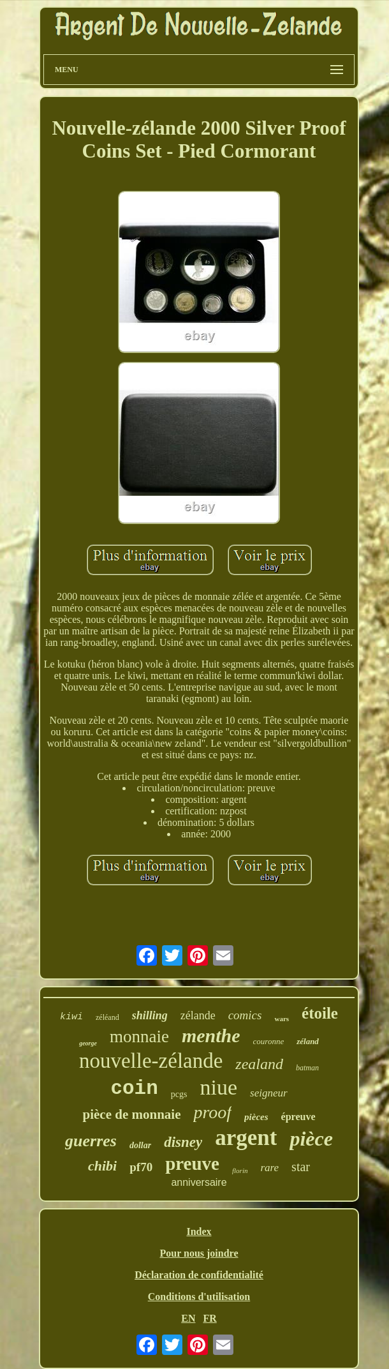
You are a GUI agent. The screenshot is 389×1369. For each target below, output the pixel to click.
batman (307, 1067)
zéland (308, 1041)
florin (239, 1170)
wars (281, 1018)
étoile (320, 1013)
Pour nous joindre (199, 1253)
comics (245, 1015)
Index (198, 1231)
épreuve (298, 1116)
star (300, 1167)
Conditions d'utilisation (199, 1296)
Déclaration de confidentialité (199, 1274)
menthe (211, 1035)
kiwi (71, 1017)
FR (209, 1318)
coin (134, 1088)
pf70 (140, 1167)
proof (212, 1112)
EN (188, 1318)
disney (183, 1142)
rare (269, 1168)
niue (219, 1087)
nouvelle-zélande (151, 1060)
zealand (259, 1064)
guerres (91, 1141)
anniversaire (198, 1182)
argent (246, 1137)
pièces (256, 1117)
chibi (102, 1166)
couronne (268, 1041)
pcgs (179, 1094)
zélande (198, 1015)
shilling (150, 1015)
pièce (311, 1138)
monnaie (139, 1036)
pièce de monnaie (131, 1114)
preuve (192, 1163)
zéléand (107, 1017)
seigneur (269, 1093)
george (88, 1043)
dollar (140, 1145)
